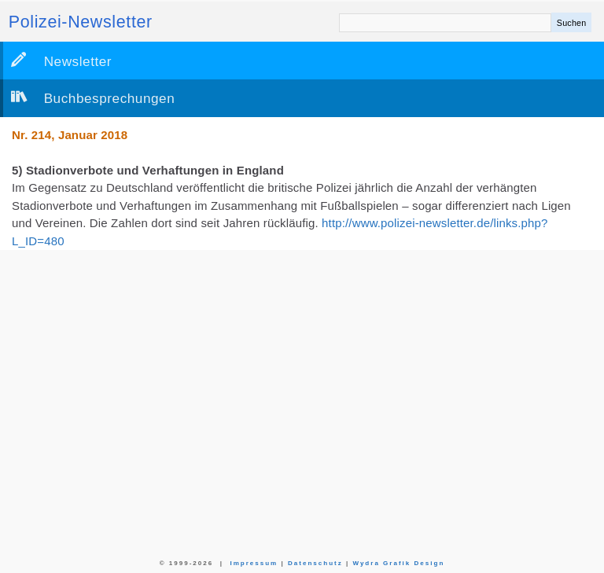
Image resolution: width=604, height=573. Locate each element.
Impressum (254, 563)
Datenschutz (315, 563)
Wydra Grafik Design (398, 563)
